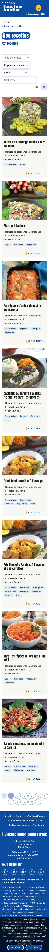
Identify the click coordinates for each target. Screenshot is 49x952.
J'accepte (34, 947)
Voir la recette (36, 173)
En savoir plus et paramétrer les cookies (24, 941)
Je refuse (15, 947)
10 (31, 801)
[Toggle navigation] (46, 9)
